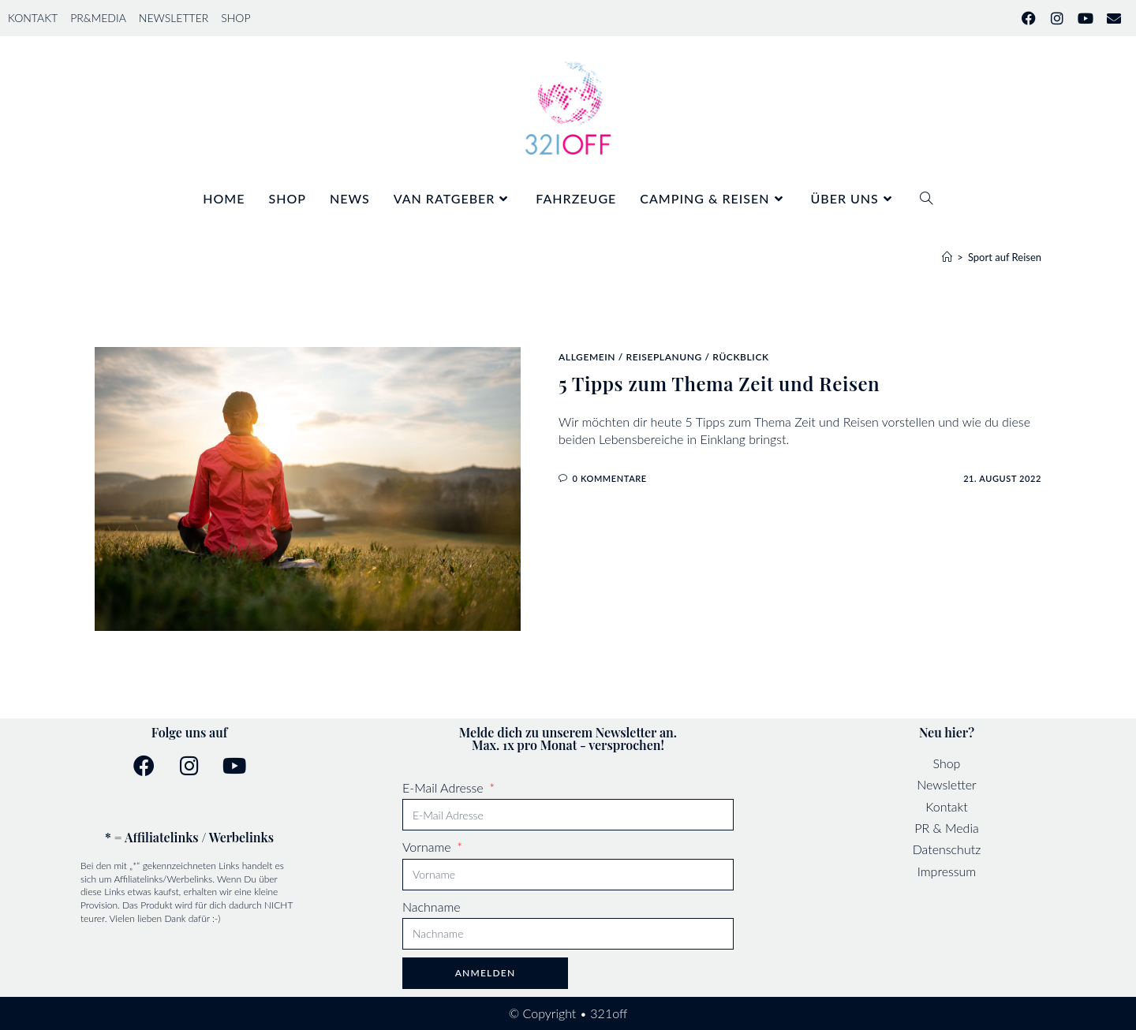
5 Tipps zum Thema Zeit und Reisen (719, 383)
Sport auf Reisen (1004, 257)
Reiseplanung (663, 357)
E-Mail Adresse (444, 787)
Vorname (428, 846)
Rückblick (740, 357)
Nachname (431, 906)
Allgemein (587, 357)
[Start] (947, 257)
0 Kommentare (610, 478)
